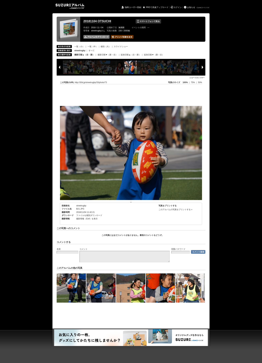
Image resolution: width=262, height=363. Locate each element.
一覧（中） (93, 46)
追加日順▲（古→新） (131, 55)
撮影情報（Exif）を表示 (87, 219)
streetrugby (81, 206)
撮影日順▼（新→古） (108, 55)
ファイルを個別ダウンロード (89, 215)
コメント (84, 249)
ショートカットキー (197, 78)
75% (193, 82)
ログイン (178, 7)
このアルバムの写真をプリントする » (175, 209)
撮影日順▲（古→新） (84, 55)
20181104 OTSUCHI (97, 21)
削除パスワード (178, 249)
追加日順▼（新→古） (154, 55)
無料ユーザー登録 (133, 7)
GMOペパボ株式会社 (203, 7)
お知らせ (191, 7)
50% (200, 82)
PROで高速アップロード (157, 7)
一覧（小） (79, 46)
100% (185, 82)
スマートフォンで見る (148, 21)
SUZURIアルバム (69, 6)
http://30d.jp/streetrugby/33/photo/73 (91, 82)
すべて (92, 50)
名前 (59, 249)
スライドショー (121, 46)
